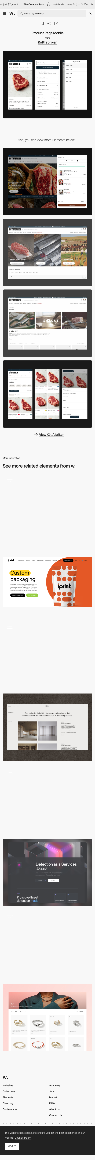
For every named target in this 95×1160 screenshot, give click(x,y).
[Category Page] (47, 654)
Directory (8, 1103)
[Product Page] (47, 582)
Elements (8, 1097)
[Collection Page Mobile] (47, 394)
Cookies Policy (23, 1137)
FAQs (52, 1103)
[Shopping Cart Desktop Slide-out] (47, 181)
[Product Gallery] (47, 945)
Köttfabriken (47, 42)
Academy (54, 1085)
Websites (8, 1085)
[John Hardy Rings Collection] (47, 1017)
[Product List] (47, 727)
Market (53, 1097)
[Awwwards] (12, 13)
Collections (9, 1091)
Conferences (10, 1109)
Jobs (51, 1091)
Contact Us (55, 1115)
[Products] (47, 800)
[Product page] (47, 509)
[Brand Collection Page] (47, 323)
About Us (54, 1109)
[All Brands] (47, 252)
